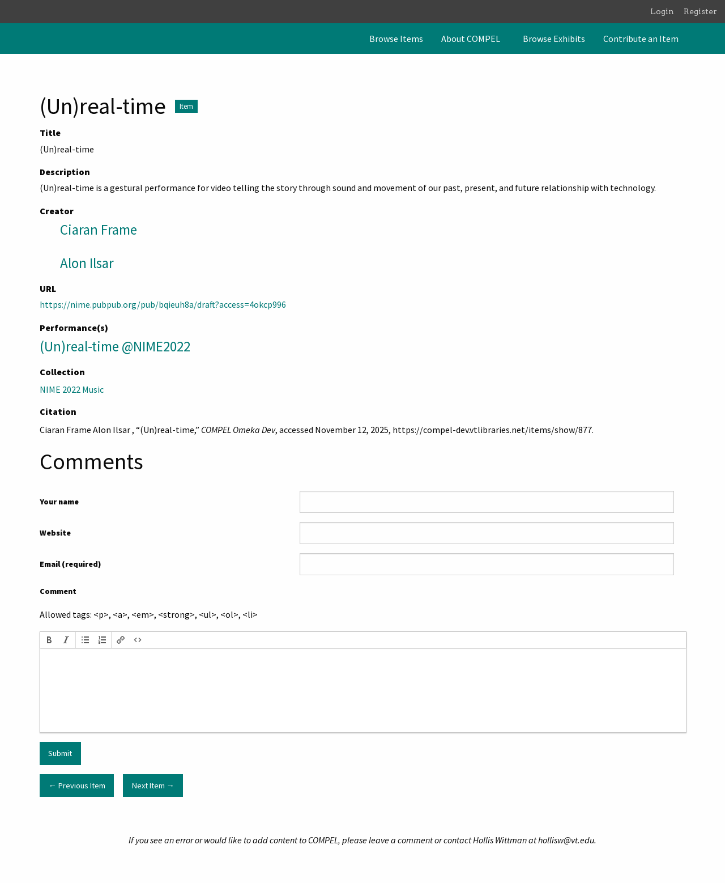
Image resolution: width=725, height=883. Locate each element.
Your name (59, 501)
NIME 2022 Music (72, 389)
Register (700, 11)
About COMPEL (470, 38)
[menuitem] (396, 38)
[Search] (715, 38)
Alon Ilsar (87, 263)
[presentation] (49, 640)
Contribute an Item (641, 38)
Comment (58, 591)
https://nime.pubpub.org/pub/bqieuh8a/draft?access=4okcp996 (163, 304)
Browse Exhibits (554, 38)
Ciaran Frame (98, 229)
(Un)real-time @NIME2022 (115, 346)
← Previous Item (76, 785)
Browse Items (396, 38)
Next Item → (153, 785)
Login (662, 11)
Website (55, 533)
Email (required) (70, 564)
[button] (49, 640)
